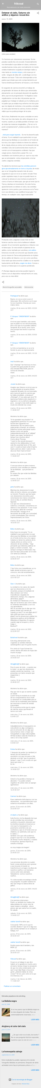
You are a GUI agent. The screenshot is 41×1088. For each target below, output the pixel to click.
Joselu (12, 384)
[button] (38, 13)
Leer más (35, 1020)
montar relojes (17, 72)
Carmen (13, 796)
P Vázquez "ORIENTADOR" (19, 316)
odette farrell (15, 922)
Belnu (12, 529)
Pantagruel (14, 296)
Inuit (12, 362)
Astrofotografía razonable (12, 287)
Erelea (12, 749)
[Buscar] (38, 4)
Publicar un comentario (12, 986)
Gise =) (13, 584)
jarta (12, 487)
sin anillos (32, 250)
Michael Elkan (25, 1084)
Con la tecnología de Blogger (20, 1080)
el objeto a (14, 815)
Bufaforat (13, 638)
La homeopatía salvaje (12, 1051)
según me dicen (25, 263)
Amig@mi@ (14, 664)
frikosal (18, 3)
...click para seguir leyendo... (12, 135)
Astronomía (28, 287)
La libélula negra (9, 1001)
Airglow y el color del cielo (14, 1026)
